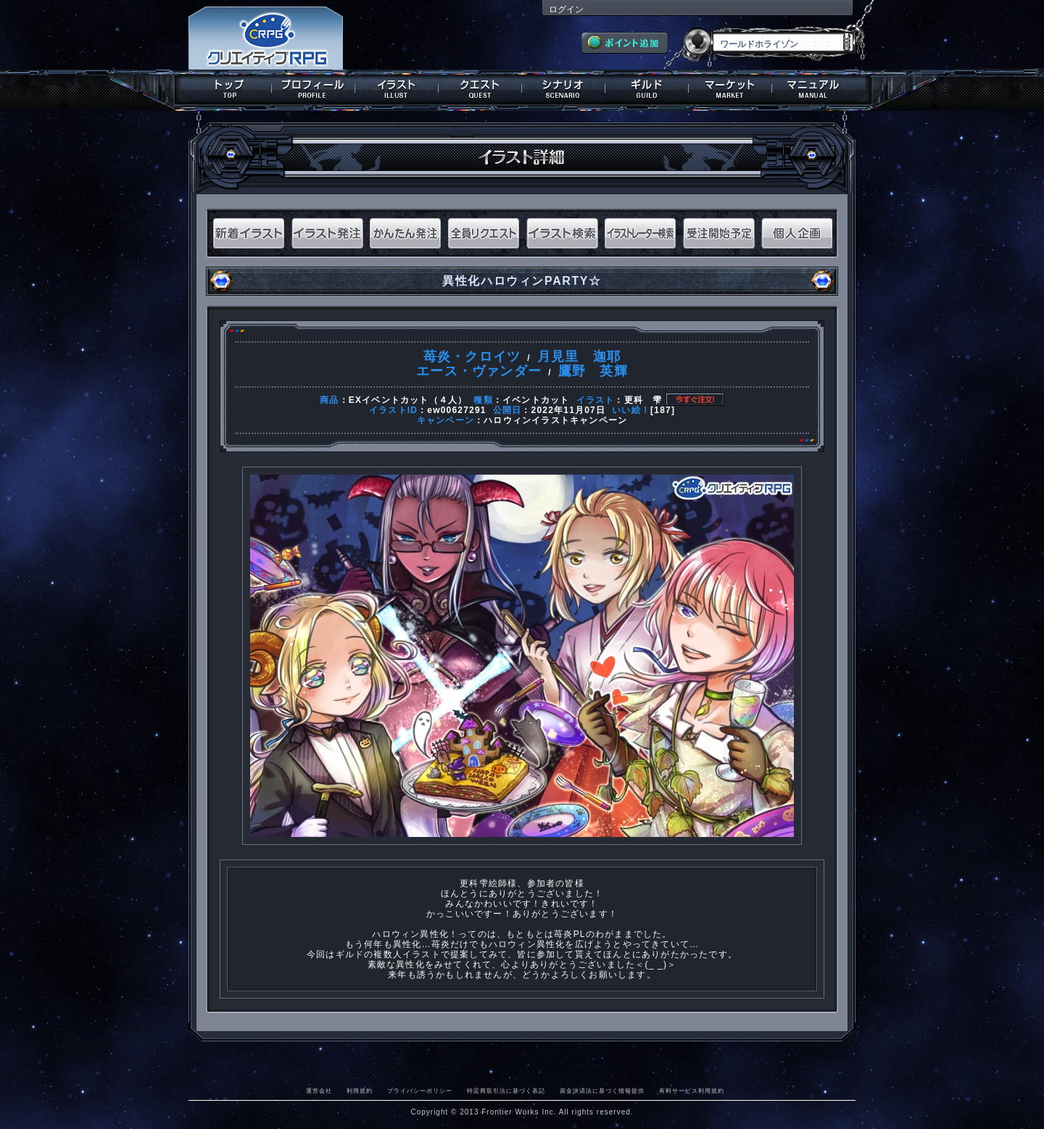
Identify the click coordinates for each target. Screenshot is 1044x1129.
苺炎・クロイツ (472, 356)
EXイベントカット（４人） (408, 400)
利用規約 (360, 1090)
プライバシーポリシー (419, 1090)
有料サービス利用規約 (691, 1090)
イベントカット (535, 400)
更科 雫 (643, 400)
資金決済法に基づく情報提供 (602, 1090)
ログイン (566, 9)
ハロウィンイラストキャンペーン (555, 420)
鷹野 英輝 (593, 371)
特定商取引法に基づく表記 (506, 1090)
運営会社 (319, 1090)
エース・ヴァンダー (479, 371)
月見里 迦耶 (579, 356)
